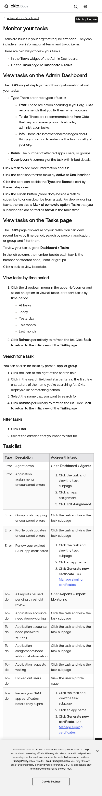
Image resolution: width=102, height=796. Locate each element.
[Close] (97, 751)
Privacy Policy (20, 761)
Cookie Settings (51, 781)
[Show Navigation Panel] (96, 6)
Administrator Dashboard (23, 18)
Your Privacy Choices (58, 761)
